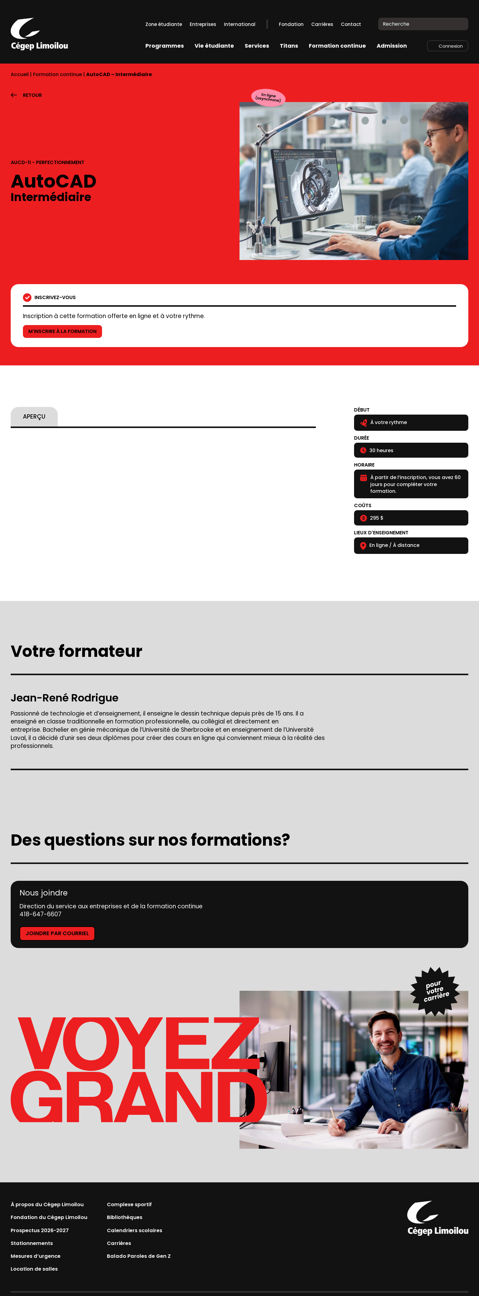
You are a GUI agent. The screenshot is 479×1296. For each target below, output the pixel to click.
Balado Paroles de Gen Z (150, 1259)
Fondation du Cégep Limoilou (53, 1218)
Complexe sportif (140, 1205)
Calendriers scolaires (146, 1232)
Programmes (164, 45)
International (239, 24)
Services (257, 45)
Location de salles (37, 1273)
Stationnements (34, 1246)
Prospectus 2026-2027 (44, 1232)
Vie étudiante (214, 45)
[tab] (34, 417)
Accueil (20, 74)
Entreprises (203, 24)
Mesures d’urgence (39, 1259)
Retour (32, 95)
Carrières (322, 24)
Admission (392, 45)
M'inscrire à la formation (67, 331)
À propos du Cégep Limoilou (52, 1205)
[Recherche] (459, 24)
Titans (289, 45)
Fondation (291, 24)
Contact (351, 24)
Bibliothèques (135, 1218)
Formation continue (337, 45)
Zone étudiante (163, 24)
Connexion (451, 46)
